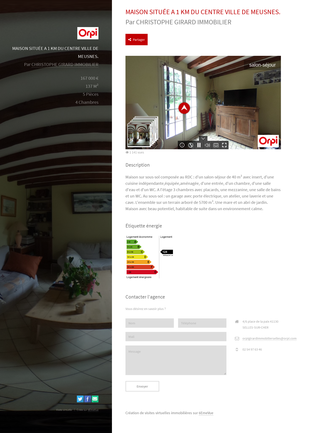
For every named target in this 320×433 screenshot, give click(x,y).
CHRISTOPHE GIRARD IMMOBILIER (64, 64)
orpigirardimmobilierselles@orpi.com (269, 338)
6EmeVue (206, 413)
